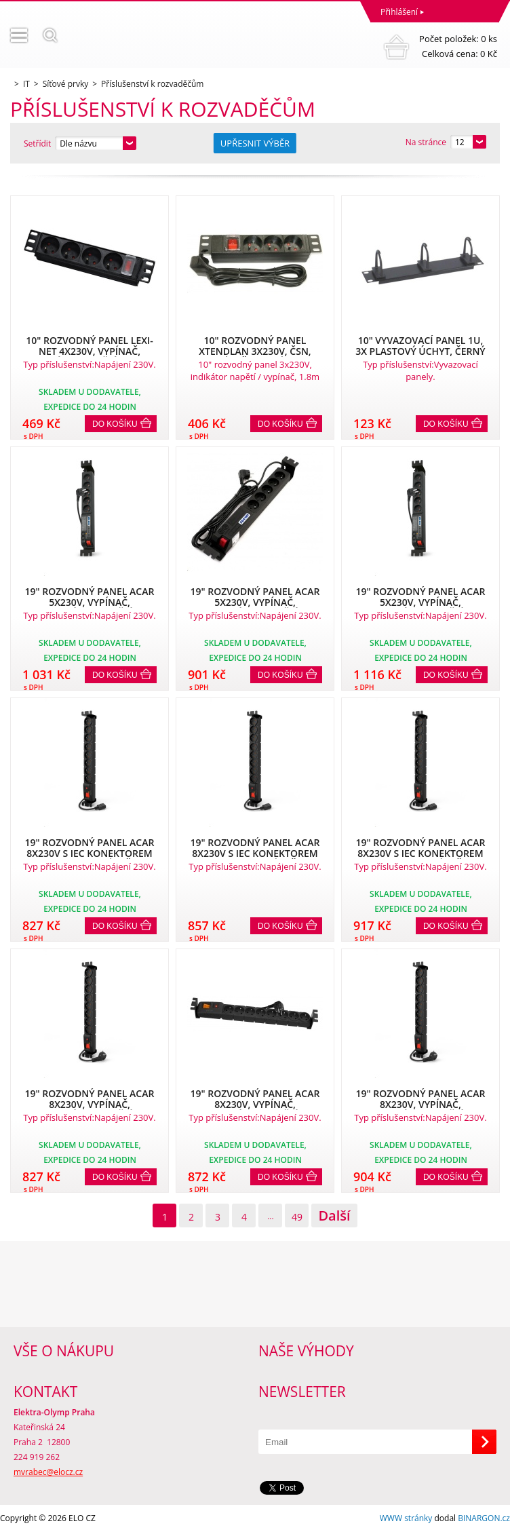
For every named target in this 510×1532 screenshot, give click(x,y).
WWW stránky (406, 1518)
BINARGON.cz (484, 1518)
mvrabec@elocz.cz (48, 1472)
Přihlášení (399, 12)
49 (297, 1216)
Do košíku (115, 424)
